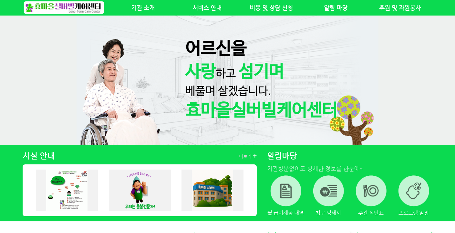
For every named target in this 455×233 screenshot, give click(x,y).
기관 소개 (143, 8)
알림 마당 (335, 8)
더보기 (248, 156)
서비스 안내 (207, 8)
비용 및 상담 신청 (271, 8)
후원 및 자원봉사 (400, 8)
